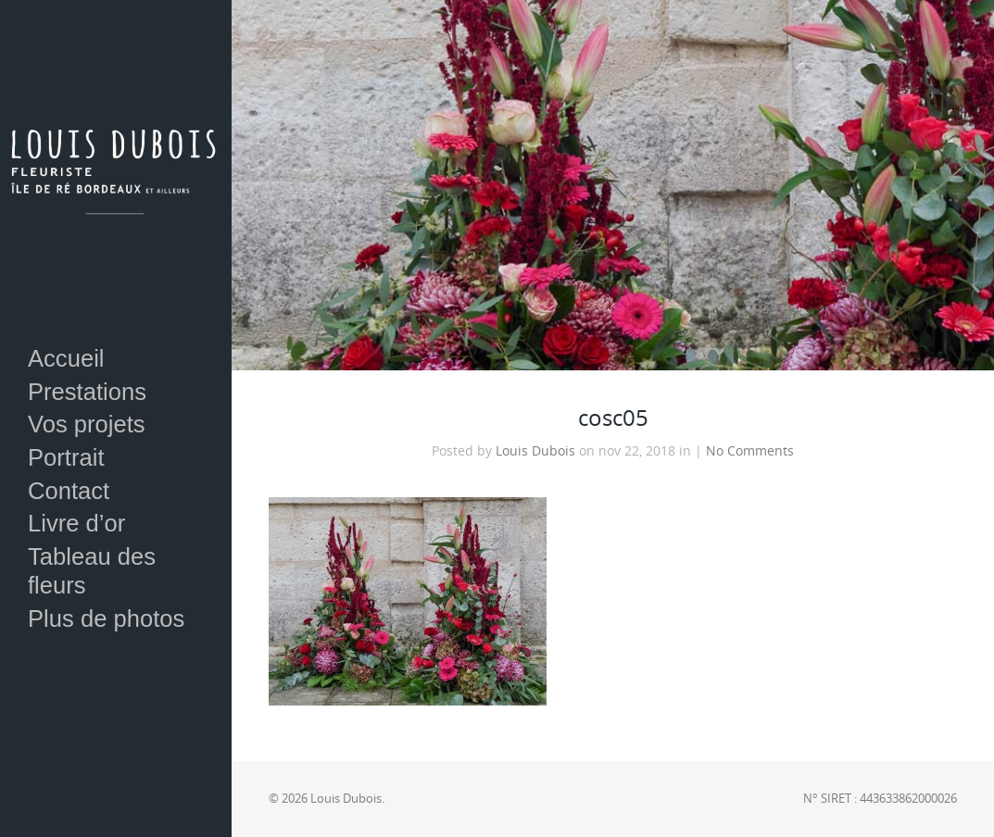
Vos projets (86, 424)
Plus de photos (106, 618)
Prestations (87, 392)
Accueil (66, 358)
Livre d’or (76, 523)
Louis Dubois (535, 451)
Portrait (66, 457)
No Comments (750, 451)
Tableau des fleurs (92, 570)
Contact (68, 491)
